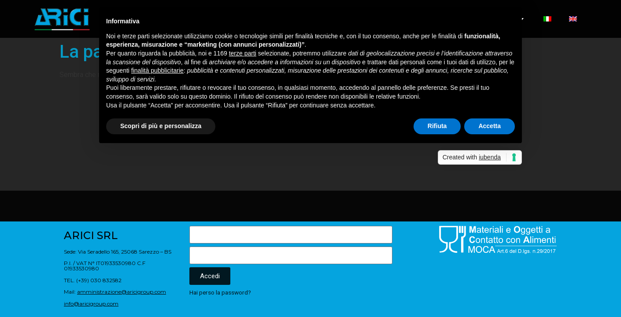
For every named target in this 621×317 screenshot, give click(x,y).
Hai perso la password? (220, 292)
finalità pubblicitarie (157, 70)
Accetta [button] (489, 125)
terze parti (242, 53)
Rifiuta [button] (437, 125)
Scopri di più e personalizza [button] (160, 125)
